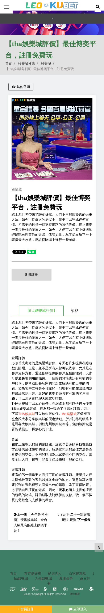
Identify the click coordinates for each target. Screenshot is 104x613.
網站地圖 (75, 594)
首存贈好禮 (32, 573)
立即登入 (78, 609)
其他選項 (21, 87)
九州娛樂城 (43, 578)
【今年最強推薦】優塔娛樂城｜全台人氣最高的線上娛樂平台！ (31, 515)
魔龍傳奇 (66, 578)
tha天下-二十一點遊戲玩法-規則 (74, 515)
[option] (52, 139)
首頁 (8, 63)
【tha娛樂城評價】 (41, 311)
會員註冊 (31, 274)
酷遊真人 (55, 573)
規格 (75, 311)
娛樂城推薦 (26, 63)
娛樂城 (46, 63)
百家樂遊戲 (77, 573)
